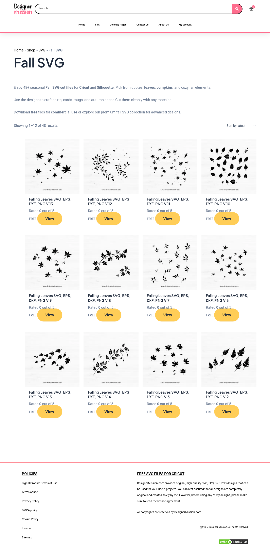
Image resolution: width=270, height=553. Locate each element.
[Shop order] (240, 126)
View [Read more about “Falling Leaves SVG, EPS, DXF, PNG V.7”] (167, 315)
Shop (31, 50)
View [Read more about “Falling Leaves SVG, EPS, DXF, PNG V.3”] (167, 411)
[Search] (237, 9)
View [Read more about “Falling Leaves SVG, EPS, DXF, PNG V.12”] (108, 218)
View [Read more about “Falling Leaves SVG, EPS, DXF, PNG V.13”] (49, 218)
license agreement (168, 501)
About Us (164, 24)
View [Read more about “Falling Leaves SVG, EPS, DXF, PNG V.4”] (108, 411)
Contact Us (142, 24)
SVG (97, 24)
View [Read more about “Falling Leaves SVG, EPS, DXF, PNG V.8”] (108, 315)
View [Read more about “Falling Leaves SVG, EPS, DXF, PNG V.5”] (49, 411)
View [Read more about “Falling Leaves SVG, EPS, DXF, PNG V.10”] (226, 218)
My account (185, 24)
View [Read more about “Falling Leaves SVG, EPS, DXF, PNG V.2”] (226, 411)
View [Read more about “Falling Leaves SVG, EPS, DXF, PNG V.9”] (49, 315)
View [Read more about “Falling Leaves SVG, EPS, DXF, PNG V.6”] (226, 315)
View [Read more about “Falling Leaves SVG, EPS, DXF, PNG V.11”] (167, 218)
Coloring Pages (118, 24)
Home (81, 24)
